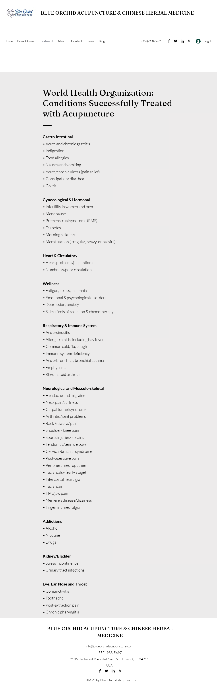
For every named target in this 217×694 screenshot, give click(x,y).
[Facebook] (169, 41)
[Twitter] (175, 41)
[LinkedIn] (182, 41)
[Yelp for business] (189, 41)
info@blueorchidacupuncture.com (109, 646)
